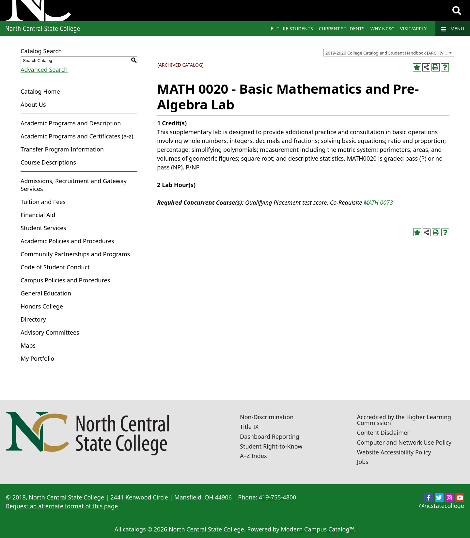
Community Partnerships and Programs (75, 254)
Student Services (43, 228)
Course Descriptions (48, 162)
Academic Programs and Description (71, 123)
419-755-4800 (277, 497)
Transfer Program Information (62, 149)
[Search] (456, 11)
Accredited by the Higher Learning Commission (404, 420)
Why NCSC (382, 28)
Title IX (249, 427)
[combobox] (388, 52)
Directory (33, 319)
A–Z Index (253, 456)
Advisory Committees (50, 332)
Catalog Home (40, 91)
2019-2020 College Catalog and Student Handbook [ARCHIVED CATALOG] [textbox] (389, 53)
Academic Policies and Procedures (67, 241)
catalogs (134, 529)
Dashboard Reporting (269, 436)
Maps (28, 345)
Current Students (342, 28)
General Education (46, 293)
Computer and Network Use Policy (404, 442)
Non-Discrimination (266, 417)
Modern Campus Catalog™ (317, 529)
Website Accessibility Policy (394, 452)
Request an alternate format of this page (62, 506)
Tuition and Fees (43, 202)
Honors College (42, 306)
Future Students (292, 28)
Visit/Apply (413, 28)
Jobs (363, 462)
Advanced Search (44, 69)
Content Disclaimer (383, 432)
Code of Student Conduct (55, 267)
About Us (33, 104)
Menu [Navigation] (452, 28)
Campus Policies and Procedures (65, 280)
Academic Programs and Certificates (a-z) (77, 136)
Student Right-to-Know (271, 446)
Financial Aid (38, 215)
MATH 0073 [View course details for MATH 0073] (378, 202)
